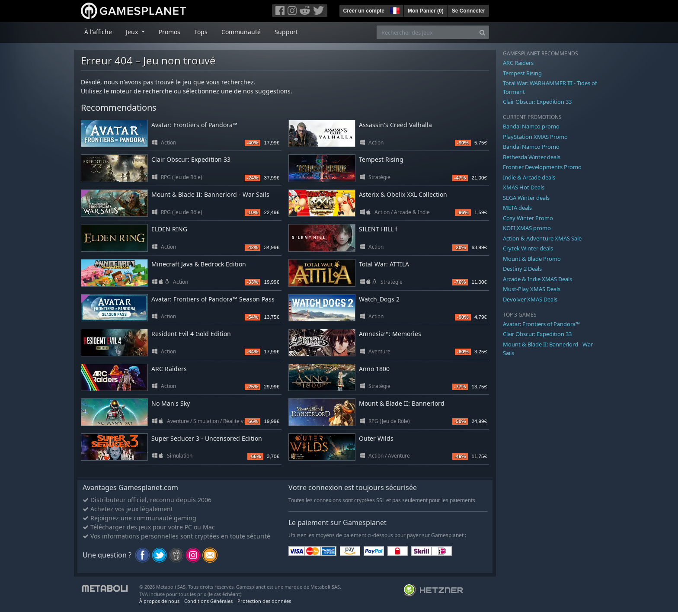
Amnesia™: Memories (390, 334)
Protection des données (264, 601)
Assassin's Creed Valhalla (395, 125)
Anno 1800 (374, 369)
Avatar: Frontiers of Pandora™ (194, 125)
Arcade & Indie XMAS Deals (537, 279)
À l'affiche (98, 32)
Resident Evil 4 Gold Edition (191, 334)
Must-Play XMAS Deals (531, 289)
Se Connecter (468, 11)
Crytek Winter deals (528, 248)
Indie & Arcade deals (529, 177)
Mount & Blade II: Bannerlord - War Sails (210, 194)
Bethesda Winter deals (531, 157)
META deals (517, 207)
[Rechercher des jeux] (426, 32)
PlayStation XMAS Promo (535, 137)
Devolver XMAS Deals (530, 299)
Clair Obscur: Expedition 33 (190, 159)
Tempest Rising (381, 159)
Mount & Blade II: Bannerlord (402, 403)
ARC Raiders (169, 369)
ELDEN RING (169, 229)
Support (286, 32)
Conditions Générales (208, 601)
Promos (169, 32)
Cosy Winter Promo (528, 218)
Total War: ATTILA (384, 264)
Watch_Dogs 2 (379, 299)
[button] (394, 9)
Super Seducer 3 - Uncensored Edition (206, 438)
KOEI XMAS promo (527, 228)
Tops (201, 32)
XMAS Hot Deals (523, 187)
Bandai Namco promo (531, 126)
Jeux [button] (133, 32)
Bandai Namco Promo (531, 147)
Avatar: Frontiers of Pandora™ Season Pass (213, 299)
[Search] (482, 32)
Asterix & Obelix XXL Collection (403, 194)
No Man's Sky (170, 403)
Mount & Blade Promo (532, 259)
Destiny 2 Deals (522, 268)
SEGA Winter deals (526, 198)
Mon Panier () (426, 11)
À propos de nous (159, 601)
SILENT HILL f (378, 229)
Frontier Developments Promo (542, 167)
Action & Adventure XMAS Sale (542, 238)
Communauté (241, 32)
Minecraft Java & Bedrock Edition (198, 264)
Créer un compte (363, 11)
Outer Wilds (376, 438)
